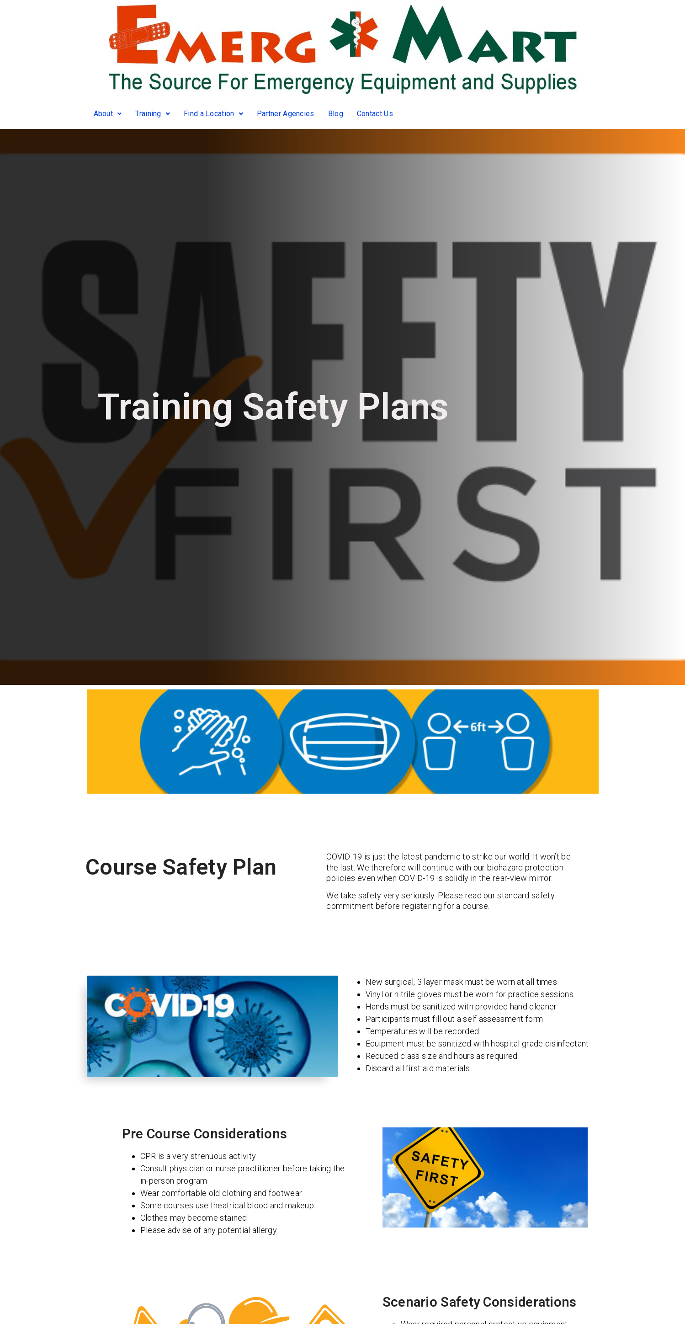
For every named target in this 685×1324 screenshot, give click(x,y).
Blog (335, 113)
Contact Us (375, 113)
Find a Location (213, 113)
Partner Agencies (285, 113)
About (108, 113)
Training (152, 113)
